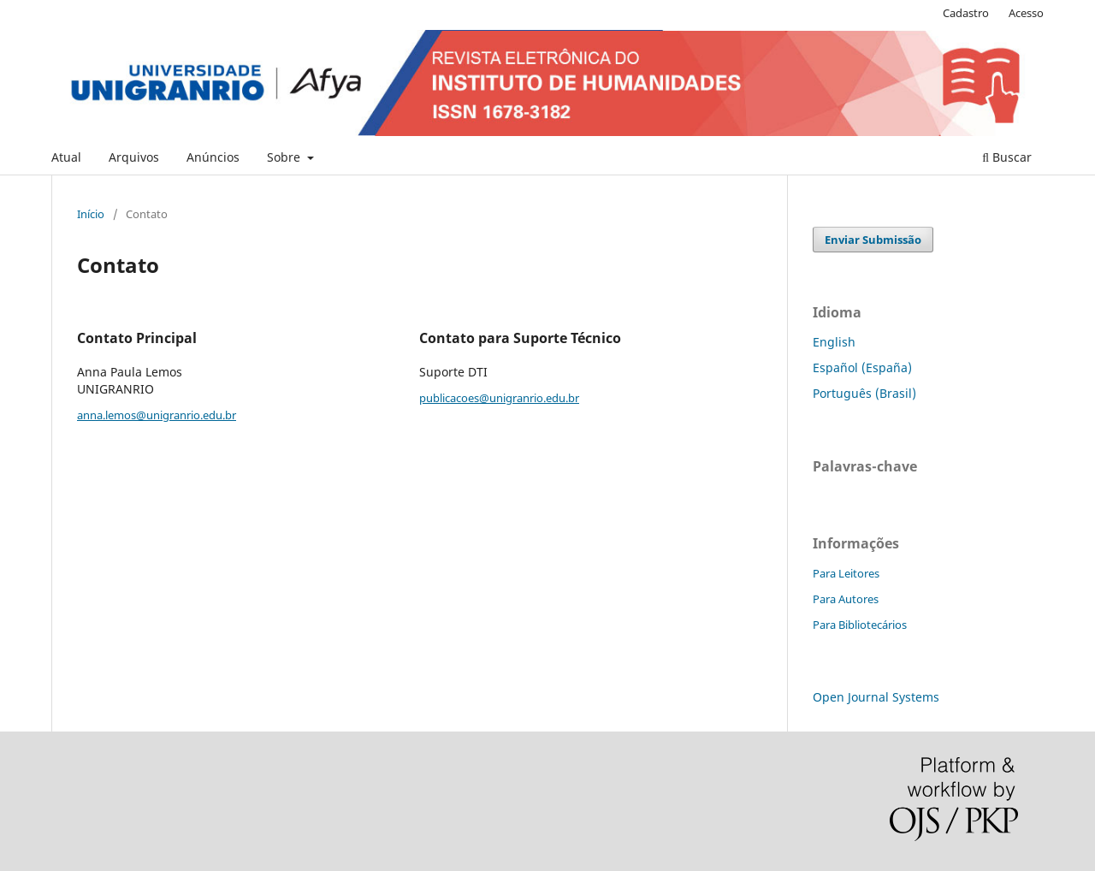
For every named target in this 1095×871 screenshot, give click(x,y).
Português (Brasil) (864, 393)
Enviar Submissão (873, 239)
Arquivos (134, 157)
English (834, 342)
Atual (66, 157)
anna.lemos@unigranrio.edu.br (156, 415)
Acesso (1026, 13)
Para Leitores (846, 573)
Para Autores (846, 599)
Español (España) (862, 367)
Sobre (285, 157)
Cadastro (966, 13)
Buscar (1007, 157)
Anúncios (213, 157)
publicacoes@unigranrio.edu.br (499, 398)
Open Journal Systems (876, 697)
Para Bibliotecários (860, 624)
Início (90, 214)
